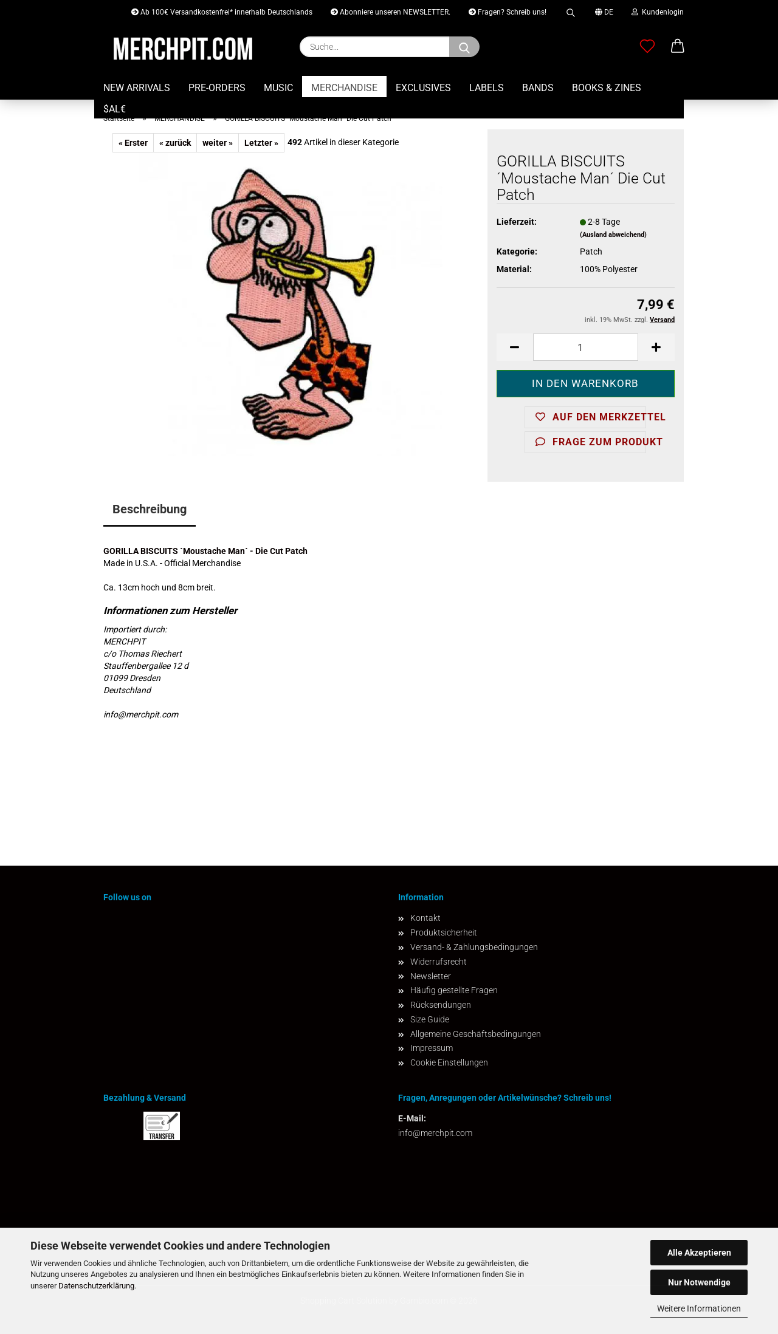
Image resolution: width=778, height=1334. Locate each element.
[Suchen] (464, 46)
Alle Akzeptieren (699, 1252)
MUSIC (278, 88)
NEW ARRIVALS (136, 88)
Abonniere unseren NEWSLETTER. (390, 12)
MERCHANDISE (344, 88)
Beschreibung (149, 509)
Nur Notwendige (699, 1282)
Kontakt (425, 918)
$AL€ (114, 109)
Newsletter (430, 976)
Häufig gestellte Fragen (454, 990)
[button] (678, 46)
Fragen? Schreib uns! (507, 12)
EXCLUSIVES (423, 88)
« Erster (133, 143)
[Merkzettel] (647, 46)
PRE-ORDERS (217, 88)
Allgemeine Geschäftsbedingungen (475, 1034)
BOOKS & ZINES (606, 88)
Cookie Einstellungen (449, 1062)
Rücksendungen (440, 1005)
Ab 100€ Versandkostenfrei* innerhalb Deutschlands (221, 12)
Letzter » (261, 143)
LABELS (486, 88)
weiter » (217, 143)
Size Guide (429, 1019)
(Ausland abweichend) (613, 235)
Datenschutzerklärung (96, 1285)
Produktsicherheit (443, 932)
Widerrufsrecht (438, 961)
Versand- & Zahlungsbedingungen (474, 947)
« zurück (175, 143)
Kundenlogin (658, 12)
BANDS (538, 88)
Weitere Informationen (699, 1308)
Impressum (431, 1048)
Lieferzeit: (517, 222)
